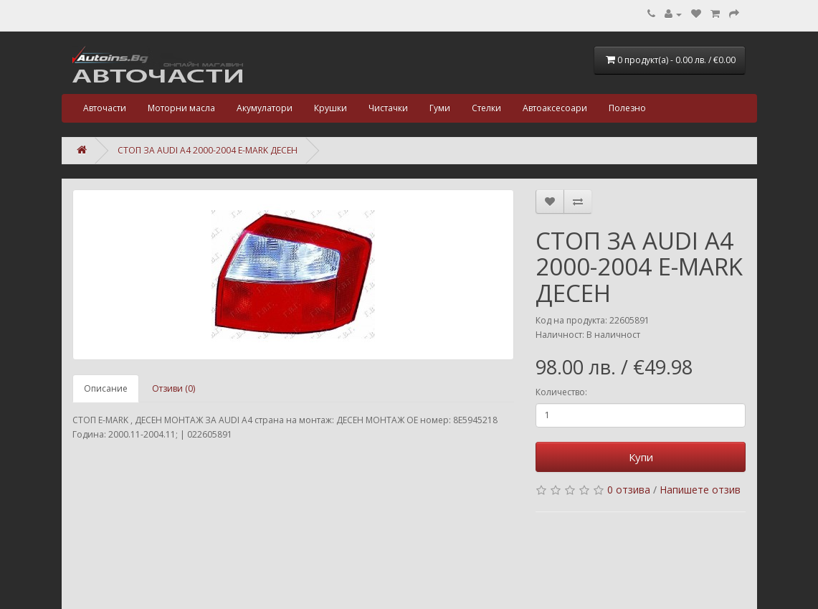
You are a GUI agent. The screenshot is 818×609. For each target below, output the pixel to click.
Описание (106, 388)
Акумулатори (265, 108)
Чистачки (388, 108)
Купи (641, 457)
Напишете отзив (700, 489)
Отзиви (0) (173, 388)
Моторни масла (181, 108)
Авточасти (104, 108)
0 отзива (628, 489)
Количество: (561, 392)
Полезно (627, 108)
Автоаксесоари (555, 108)
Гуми (439, 108)
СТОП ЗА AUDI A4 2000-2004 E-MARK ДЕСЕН (208, 150)
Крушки (330, 108)
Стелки (486, 108)
